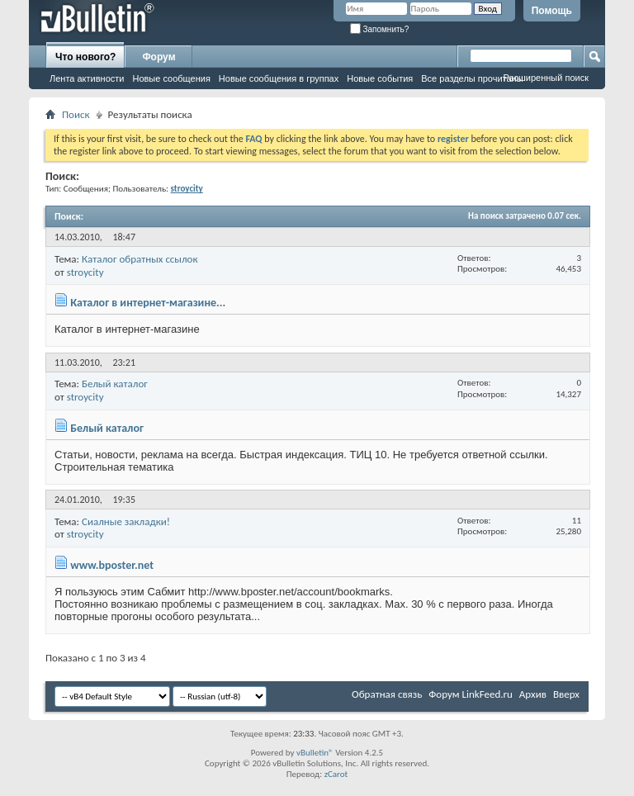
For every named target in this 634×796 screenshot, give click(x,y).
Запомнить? (379, 29)
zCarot (336, 774)
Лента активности (87, 78)
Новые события (380, 78)
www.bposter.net (112, 565)
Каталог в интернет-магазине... (147, 303)
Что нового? (85, 57)
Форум (158, 57)
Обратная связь (387, 694)
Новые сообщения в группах (278, 78)
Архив (532, 694)
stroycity (85, 272)
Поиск (76, 114)
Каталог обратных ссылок (140, 259)
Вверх (566, 694)
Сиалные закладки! (126, 521)
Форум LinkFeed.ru (470, 694)
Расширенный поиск (546, 78)
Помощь (552, 11)
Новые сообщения (171, 78)
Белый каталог (115, 383)
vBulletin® (315, 752)
